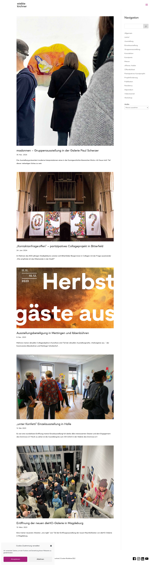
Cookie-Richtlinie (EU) (67, 558)
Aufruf (126, 37)
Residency (128, 86)
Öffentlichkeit (129, 70)
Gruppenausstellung (132, 49)
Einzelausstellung (131, 45)
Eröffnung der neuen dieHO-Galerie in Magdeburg (49, 523)
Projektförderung (131, 78)
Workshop (128, 98)
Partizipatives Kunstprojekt (134, 74)
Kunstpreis (128, 57)
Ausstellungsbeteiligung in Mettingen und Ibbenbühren (52, 333)
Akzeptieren (15, 559)
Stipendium (128, 90)
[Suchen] (145, 26)
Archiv (126, 104)
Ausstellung (128, 41)
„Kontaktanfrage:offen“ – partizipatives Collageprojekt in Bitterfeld (59, 246)
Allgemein (128, 33)
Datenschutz (55, 558)
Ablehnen (40, 559)
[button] (51, 546)
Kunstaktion (128, 53)
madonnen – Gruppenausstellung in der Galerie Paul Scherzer (57, 150)
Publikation (128, 82)
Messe (127, 61)
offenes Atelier (130, 66)
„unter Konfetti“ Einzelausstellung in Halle (43, 424)
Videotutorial (129, 94)
